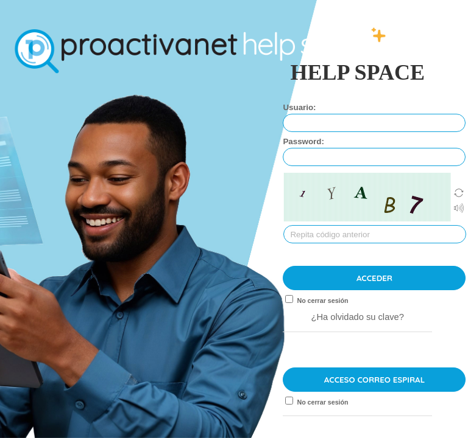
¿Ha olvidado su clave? (357, 317)
